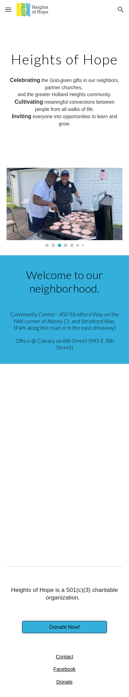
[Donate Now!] (64, 627)
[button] (8, 9)
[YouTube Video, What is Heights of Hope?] (65, 507)
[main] (65, 59)
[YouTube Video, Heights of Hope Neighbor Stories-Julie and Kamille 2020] (65, 411)
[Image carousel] (65, 207)
